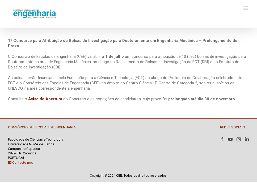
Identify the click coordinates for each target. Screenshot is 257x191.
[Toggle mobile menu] (246, 8)
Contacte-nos (20, 162)
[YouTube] (230, 139)
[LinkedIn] (247, 139)
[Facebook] (222, 139)
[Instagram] (239, 139)
